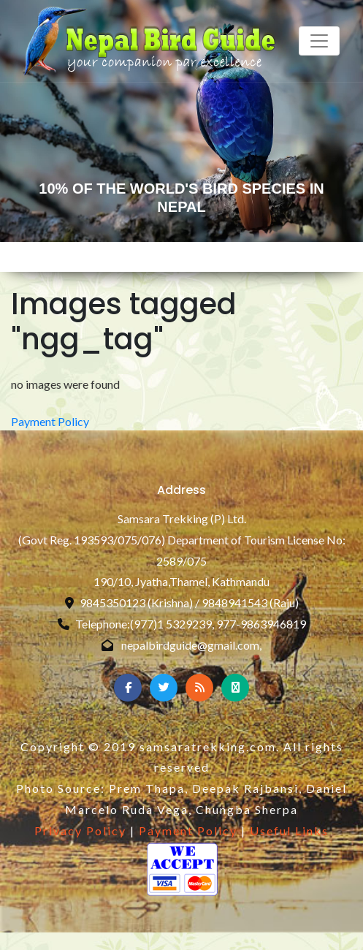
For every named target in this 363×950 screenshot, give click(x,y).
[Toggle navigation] (319, 41)
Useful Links (289, 830)
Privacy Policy (80, 830)
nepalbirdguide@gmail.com (190, 645)
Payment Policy (50, 421)
